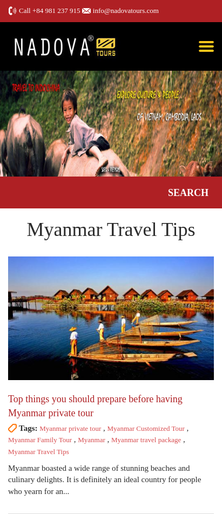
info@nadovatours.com (126, 10)
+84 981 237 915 (56, 10)
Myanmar (91, 440)
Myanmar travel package (146, 440)
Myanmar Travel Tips (38, 452)
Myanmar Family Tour (40, 440)
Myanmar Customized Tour (146, 428)
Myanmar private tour (70, 428)
